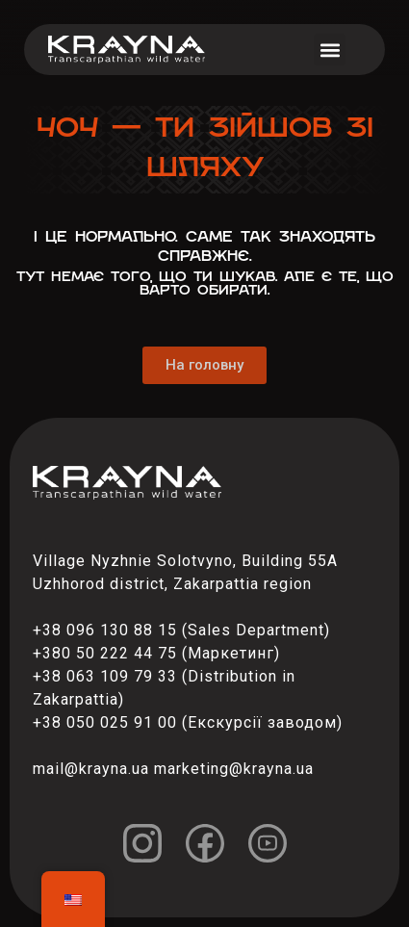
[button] (329, 49)
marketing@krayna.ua (234, 769)
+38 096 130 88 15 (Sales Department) (181, 630)
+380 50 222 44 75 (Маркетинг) (156, 653)
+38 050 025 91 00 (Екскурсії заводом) (188, 722)
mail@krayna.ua (91, 769)
